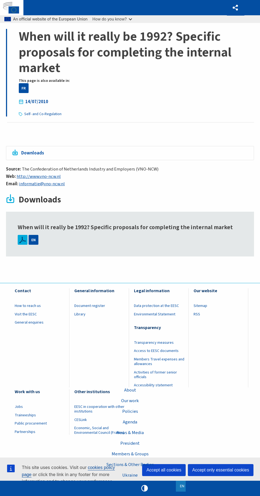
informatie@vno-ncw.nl (42, 184)
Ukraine (130, 475)
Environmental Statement (154, 314)
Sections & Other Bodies (130, 464)
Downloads (33, 153)
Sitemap (200, 306)
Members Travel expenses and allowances (159, 362)
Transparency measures (154, 342)
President (130, 443)
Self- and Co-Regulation (43, 113)
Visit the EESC (26, 314)
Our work (130, 400)
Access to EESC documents (156, 351)
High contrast (144, 488)
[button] (235, 8)
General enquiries (29, 322)
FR (24, 88)
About (130, 390)
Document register (89, 306)
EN (33, 240)
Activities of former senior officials (155, 375)
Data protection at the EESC (156, 306)
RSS (197, 314)
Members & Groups (130, 454)
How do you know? (112, 19)
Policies (130, 411)
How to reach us (28, 306)
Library (79, 314)
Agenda (130, 422)
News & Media (130, 432)
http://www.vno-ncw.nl (39, 177)
